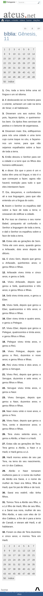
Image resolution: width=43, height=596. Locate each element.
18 (19, 58)
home (4, 589)
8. (3, 205)
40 (24, 72)
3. (3, 113)
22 (4, 63)
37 (9, 72)
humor (29, 20)
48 (28, 77)
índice (11, 81)
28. (4, 457)
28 (33, 63)
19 (24, 58)
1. (3, 90)
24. (4, 411)
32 (19, 68)
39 (19, 72)
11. (4, 258)
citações (36, 20)
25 (19, 63)
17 (14, 58)
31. (4, 502)
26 (24, 63)
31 (14, 68)
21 (33, 58)
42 (33, 72)
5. (3, 157)
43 (4, 77)
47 (24, 77)
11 (19, 54)
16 (9, 58)
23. (4, 397)
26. (4, 434)
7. (3, 192)
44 (9, 77)
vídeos (22, 20)
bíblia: (11, 34)
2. (3, 100)
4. (3, 131)
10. (4, 241)
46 (19, 77)
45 (14, 77)
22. (4, 388)
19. (4, 351)
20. (4, 364)
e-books (15, 20)
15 (4, 58)
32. (4, 532)
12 (24, 54)
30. (4, 492)
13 (28, 54)
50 (4, 81)
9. (3, 219)
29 (4, 68)
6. (3, 170)
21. (4, 374)
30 (9, 68)
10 (14, 54)
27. (4, 443)
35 (33, 68)
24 (14, 63)
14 (33, 54)
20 (28, 58)
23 (9, 63)
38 (14, 72)
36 (4, 72)
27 (28, 63)
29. (4, 471)
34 (28, 68)
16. (4, 318)
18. (4, 341)
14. (4, 295)
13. (4, 282)
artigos (8, 20)
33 (24, 68)
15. (4, 305)
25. (4, 420)
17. (4, 328)
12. (4, 272)
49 (33, 77)
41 (28, 72)
